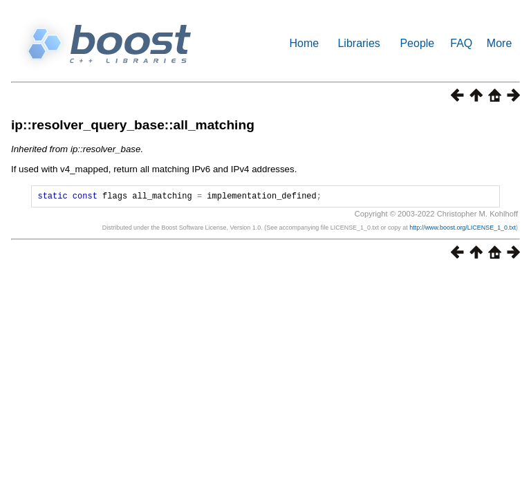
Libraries (358, 43)
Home (304, 43)
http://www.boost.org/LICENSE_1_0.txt (462, 229)
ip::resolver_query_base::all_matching (132, 125)
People (417, 43)
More (499, 43)
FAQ (461, 43)
